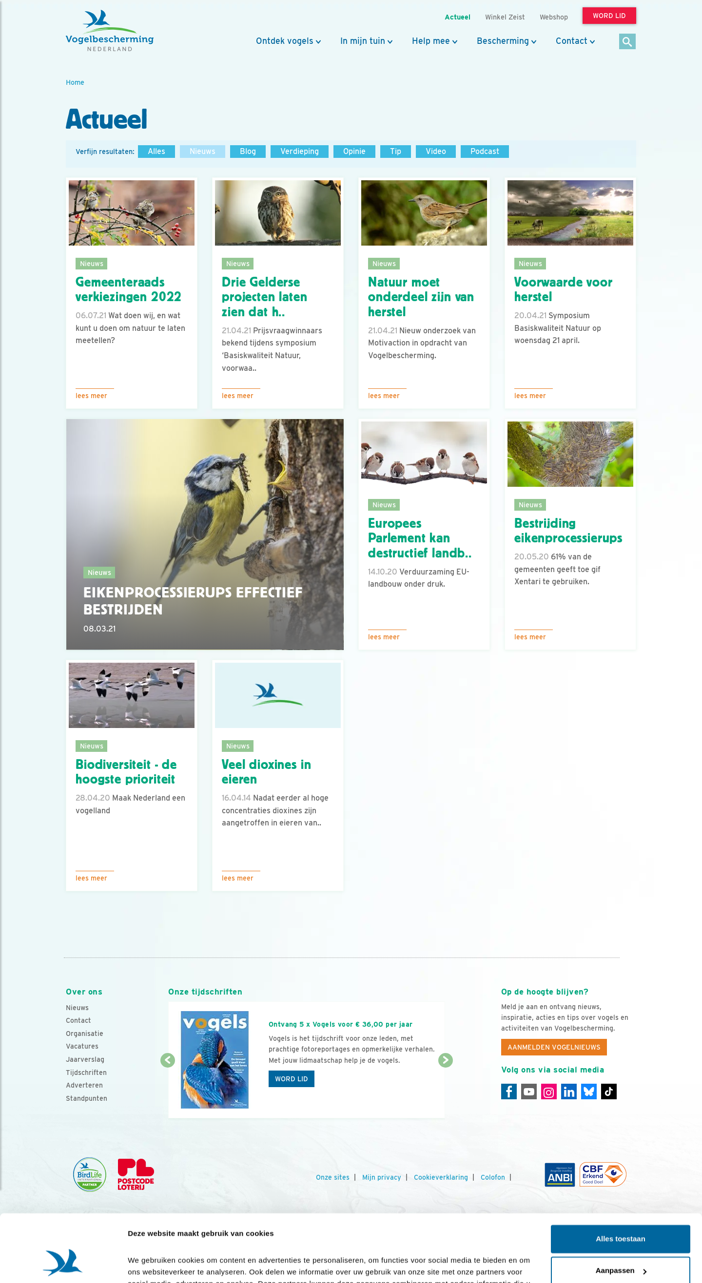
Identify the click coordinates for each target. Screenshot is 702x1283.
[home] (110, 31)
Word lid (291, 1079)
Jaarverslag (85, 1059)
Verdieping (299, 151)
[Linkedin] (569, 1091)
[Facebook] (509, 1091)
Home (75, 82)
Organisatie (84, 1033)
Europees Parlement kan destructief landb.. (420, 538)
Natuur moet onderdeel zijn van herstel (421, 297)
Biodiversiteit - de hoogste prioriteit (126, 772)
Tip (395, 151)
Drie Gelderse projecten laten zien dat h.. (265, 297)
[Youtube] (529, 1091)
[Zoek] (627, 42)
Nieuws (202, 151)
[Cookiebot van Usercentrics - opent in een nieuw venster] (63, 1264)
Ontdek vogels (284, 41)
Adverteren (84, 1085)
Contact (571, 41)
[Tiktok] (609, 1091)
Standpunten (86, 1098)
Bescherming (503, 41)
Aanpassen (621, 1212)
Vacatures (82, 1046)
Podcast (484, 151)
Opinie (354, 151)
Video (436, 151)
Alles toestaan (620, 1180)
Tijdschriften (86, 1072)
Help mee (431, 41)
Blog (248, 151)
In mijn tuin (362, 41)
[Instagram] (549, 1091)
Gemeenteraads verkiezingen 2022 (129, 290)
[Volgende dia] (445, 1090)
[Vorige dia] (167, 1090)
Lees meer (91, 396)
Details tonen (151, 1264)
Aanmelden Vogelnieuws (554, 1047)
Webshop (554, 17)
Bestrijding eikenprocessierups (568, 531)
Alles (156, 151)
